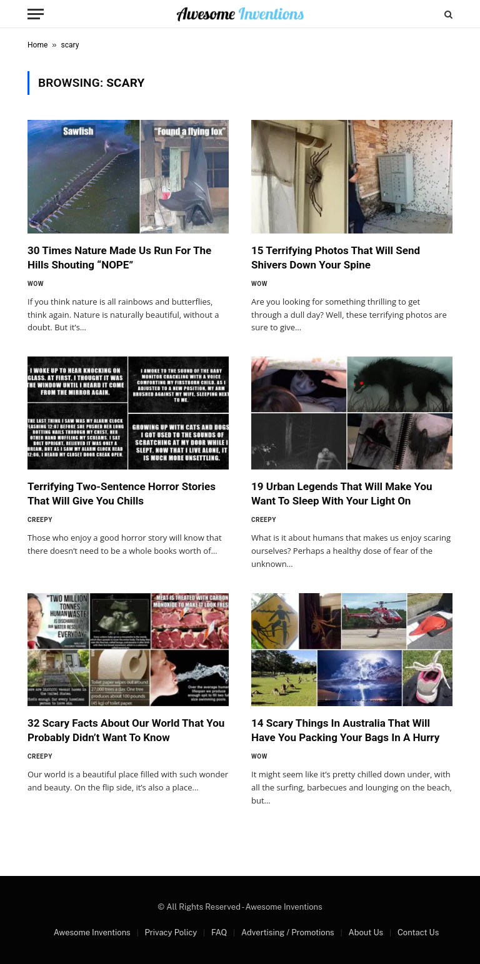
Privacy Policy (170, 932)
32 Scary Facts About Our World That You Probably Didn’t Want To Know (126, 730)
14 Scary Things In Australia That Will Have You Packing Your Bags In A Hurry (345, 730)
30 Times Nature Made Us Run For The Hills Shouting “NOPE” (119, 257)
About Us (365, 932)
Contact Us (418, 932)
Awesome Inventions (92, 932)
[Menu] (36, 14)
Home (38, 45)
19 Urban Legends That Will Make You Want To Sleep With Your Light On (341, 493)
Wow (36, 283)
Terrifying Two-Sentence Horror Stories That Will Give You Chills (122, 493)
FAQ (219, 932)
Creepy (40, 519)
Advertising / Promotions (287, 932)
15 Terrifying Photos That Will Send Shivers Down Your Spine (335, 257)
